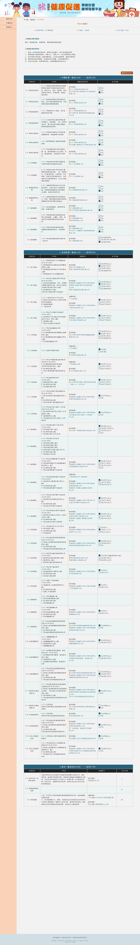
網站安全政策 (66, 937)
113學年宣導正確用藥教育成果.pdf (82, 673)
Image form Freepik (70, 942)
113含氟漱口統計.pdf (77, 371)
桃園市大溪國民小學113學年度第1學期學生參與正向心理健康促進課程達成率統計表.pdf (82, 751)
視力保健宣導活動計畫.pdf (79, 269)
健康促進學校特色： (33, 49)
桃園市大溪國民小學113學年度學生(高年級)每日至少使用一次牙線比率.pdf (82, 415)
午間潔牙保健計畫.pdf (77, 355)
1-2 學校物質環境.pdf (78, 110)
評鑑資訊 (8, 23)
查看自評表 (127, 73)
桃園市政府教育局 (74, 12)
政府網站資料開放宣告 (80, 937)
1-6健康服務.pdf (76, 208)
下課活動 (73, 299)
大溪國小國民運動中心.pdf (98, 804)
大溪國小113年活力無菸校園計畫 (101, 797)
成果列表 (32, 19)
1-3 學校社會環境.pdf (78, 134)
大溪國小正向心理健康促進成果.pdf (82, 738)
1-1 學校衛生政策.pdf (78, 103)
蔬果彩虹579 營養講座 (78, 476)
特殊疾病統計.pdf (76, 220)
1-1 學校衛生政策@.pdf (78, 89)
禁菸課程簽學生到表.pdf (78, 558)
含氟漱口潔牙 (74, 364)
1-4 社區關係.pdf (76, 164)
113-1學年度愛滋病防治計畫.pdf (81, 696)
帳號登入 (8, 27)
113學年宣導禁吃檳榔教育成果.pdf (82, 625)
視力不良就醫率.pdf (77, 267)
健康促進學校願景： (33, 39)
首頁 (27, 19)
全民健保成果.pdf (76, 716)
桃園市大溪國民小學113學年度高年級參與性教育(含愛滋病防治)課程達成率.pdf (82, 692)
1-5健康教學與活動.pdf (78, 190)
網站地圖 (63, 12)
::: (1, 14)
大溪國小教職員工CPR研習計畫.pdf (82, 144)
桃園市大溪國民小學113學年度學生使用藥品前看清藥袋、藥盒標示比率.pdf (82, 658)
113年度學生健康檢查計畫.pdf (80, 210)
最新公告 (8, 19)
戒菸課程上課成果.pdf (77, 560)
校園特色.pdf (93, 780)
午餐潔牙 (73, 348)
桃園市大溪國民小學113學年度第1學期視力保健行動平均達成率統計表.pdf (82, 285)
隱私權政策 (56, 937)
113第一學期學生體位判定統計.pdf (82, 430)
